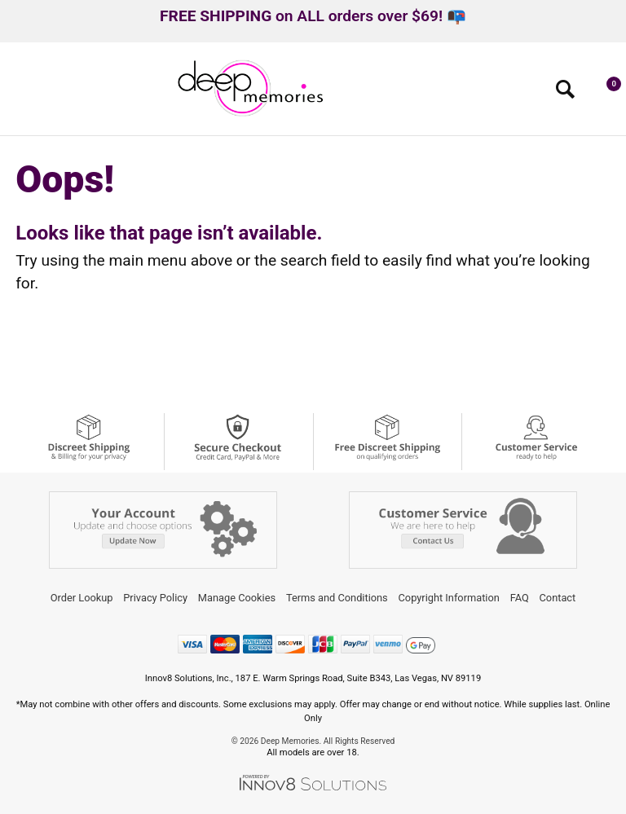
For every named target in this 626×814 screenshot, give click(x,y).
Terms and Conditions (337, 598)
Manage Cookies (237, 598)
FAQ (519, 598)
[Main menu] (19, 94)
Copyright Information (449, 598)
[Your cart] (605, 92)
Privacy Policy (155, 598)
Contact (558, 598)
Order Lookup (82, 598)
